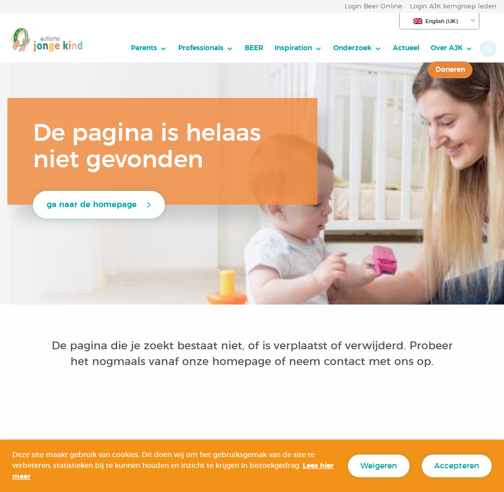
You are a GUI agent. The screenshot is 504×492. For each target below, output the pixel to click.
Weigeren (378, 466)
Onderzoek (352, 48)
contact (344, 361)
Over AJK (447, 48)
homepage (243, 361)
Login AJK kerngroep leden (453, 6)
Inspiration (293, 48)
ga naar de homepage (92, 205)
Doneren (450, 69)
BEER (254, 48)
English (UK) (435, 21)
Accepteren (456, 466)
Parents (144, 48)
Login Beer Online (373, 6)
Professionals (200, 48)
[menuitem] (149, 48)
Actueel (406, 48)
